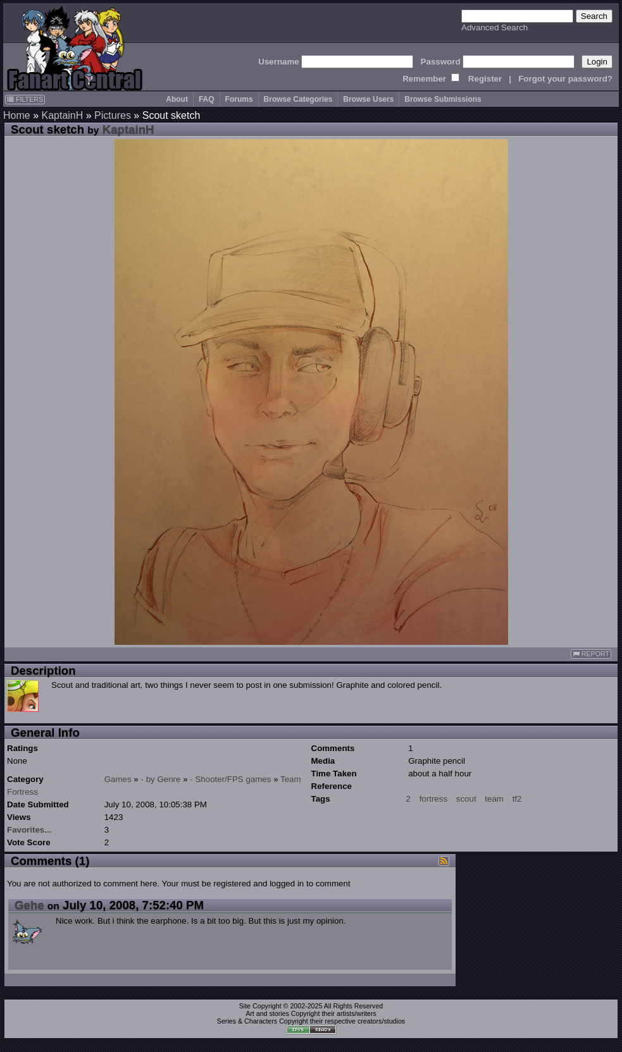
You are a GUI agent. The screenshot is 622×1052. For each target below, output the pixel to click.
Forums (239, 99)
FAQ (207, 99)
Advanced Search (494, 27)
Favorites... (29, 830)
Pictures (112, 115)
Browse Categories (298, 99)
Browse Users (368, 99)
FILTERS (25, 99)
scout (466, 799)
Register (485, 78)
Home (16, 115)
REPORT (591, 654)
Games (118, 779)
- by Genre (161, 779)
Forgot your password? (565, 78)
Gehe (29, 905)
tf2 (517, 799)
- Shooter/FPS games (230, 779)
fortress (433, 799)
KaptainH (62, 115)
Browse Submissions (442, 99)
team (494, 799)
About (177, 99)
